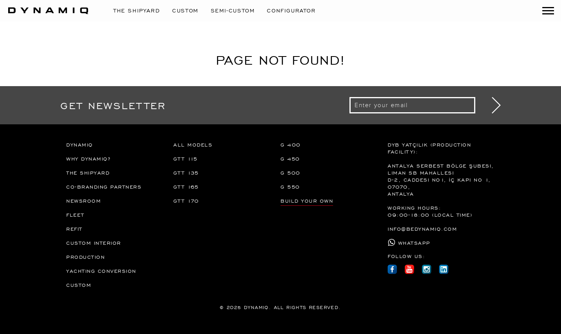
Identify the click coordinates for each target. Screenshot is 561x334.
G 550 (290, 186)
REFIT (74, 228)
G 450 (290, 158)
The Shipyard (136, 10)
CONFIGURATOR (291, 10)
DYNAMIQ (79, 144)
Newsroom (83, 200)
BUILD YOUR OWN (306, 200)
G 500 (290, 172)
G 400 (290, 144)
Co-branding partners (103, 186)
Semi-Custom (233, 10)
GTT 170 (186, 200)
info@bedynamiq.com (422, 228)
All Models (192, 144)
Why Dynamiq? (88, 158)
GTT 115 (185, 158)
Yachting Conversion (101, 270)
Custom (185, 10)
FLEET (75, 214)
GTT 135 (186, 172)
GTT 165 (186, 186)
